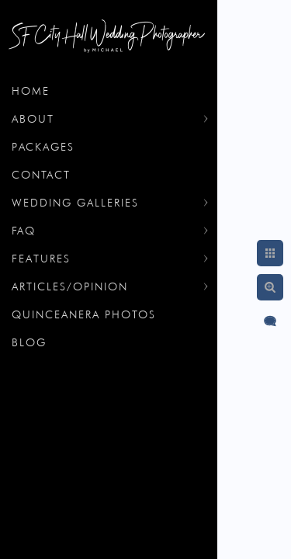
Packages (43, 147)
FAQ (24, 230)
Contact (41, 174)
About (33, 119)
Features (41, 258)
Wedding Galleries (75, 202)
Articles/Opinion (70, 286)
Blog (29, 342)
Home (31, 91)
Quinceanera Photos (84, 314)
